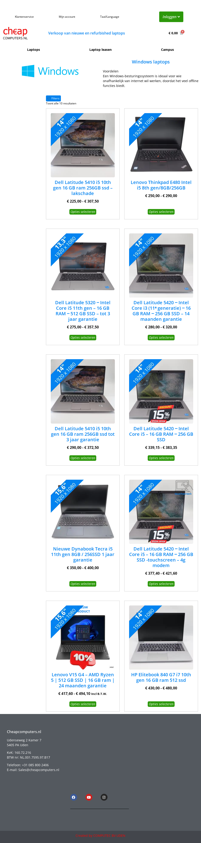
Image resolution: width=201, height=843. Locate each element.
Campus (167, 49)
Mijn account (67, 17)
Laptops (33, 49)
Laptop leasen (100, 49)
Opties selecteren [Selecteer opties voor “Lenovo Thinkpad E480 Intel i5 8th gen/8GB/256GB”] (161, 211)
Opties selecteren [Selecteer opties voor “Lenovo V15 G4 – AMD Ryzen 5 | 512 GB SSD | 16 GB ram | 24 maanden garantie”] (83, 704)
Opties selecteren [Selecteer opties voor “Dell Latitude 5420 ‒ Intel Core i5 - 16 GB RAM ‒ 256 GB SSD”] (161, 458)
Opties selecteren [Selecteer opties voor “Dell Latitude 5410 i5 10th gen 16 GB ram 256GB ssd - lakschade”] (83, 211)
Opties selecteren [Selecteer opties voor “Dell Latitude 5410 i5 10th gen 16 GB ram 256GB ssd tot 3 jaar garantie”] (83, 458)
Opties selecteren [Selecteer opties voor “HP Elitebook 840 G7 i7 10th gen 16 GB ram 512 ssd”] (161, 704)
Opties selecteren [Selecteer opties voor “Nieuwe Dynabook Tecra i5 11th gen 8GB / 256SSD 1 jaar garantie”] (83, 584)
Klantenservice (24, 17)
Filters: (53, 98)
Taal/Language (109, 17)
